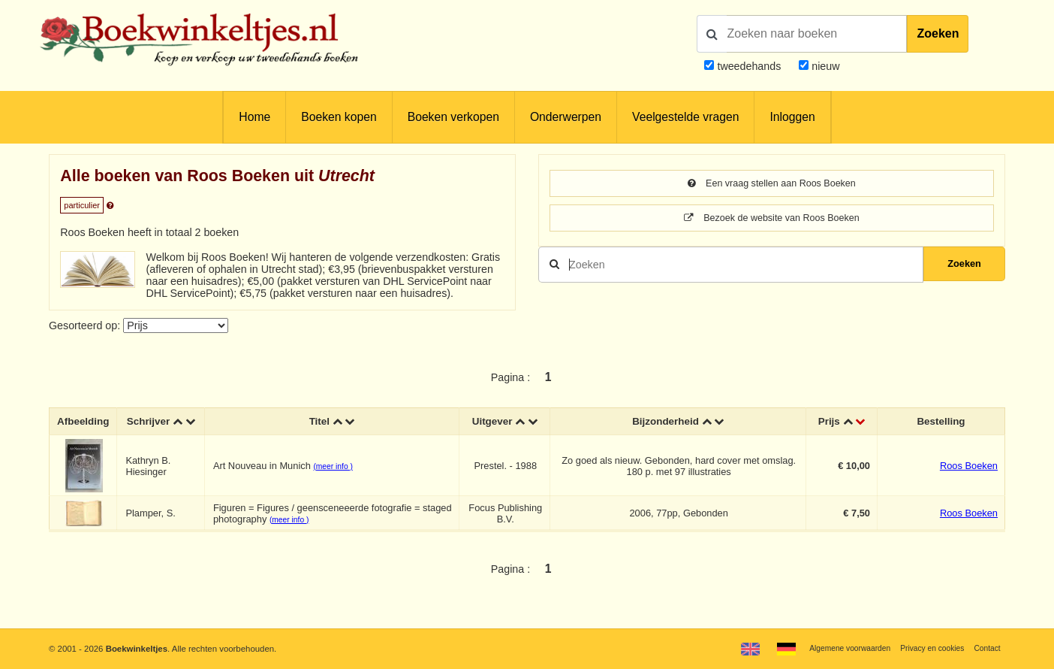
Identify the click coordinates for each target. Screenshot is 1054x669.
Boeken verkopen (453, 116)
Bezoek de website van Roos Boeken (772, 220)
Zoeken (938, 33)
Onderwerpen (565, 116)
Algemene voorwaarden (834, 647)
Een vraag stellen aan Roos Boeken (771, 184)
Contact (985, 647)
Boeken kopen (338, 116)
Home (254, 116)
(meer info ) (337, 480)
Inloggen (792, 116)
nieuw (824, 66)
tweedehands (749, 66)
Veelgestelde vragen (685, 116)
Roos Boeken (969, 479)
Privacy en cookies (925, 647)
